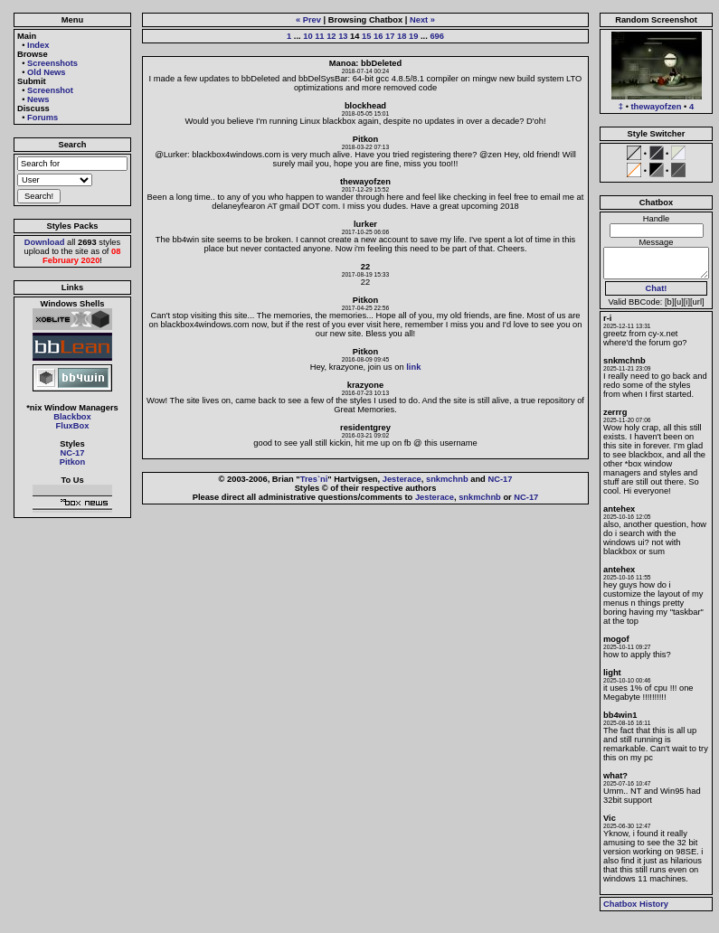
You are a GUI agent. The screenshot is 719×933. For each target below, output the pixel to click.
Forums (42, 117)
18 (401, 36)
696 (437, 36)
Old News (46, 72)
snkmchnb (447, 479)
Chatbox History (635, 904)
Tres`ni (314, 479)
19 (413, 36)
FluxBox (73, 425)
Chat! (656, 288)
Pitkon (73, 461)
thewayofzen (656, 106)
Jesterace (402, 479)
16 (378, 36)
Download (44, 242)
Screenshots (52, 63)
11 (319, 36)
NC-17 (73, 452)
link (413, 367)
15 (366, 36)
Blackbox (71, 416)
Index (38, 45)
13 (342, 36)
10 (307, 36)
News (38, 99)
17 (389, 36)
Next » (422, 19)
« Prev (308, 19)
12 (331, 36)
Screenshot (50, 90)
